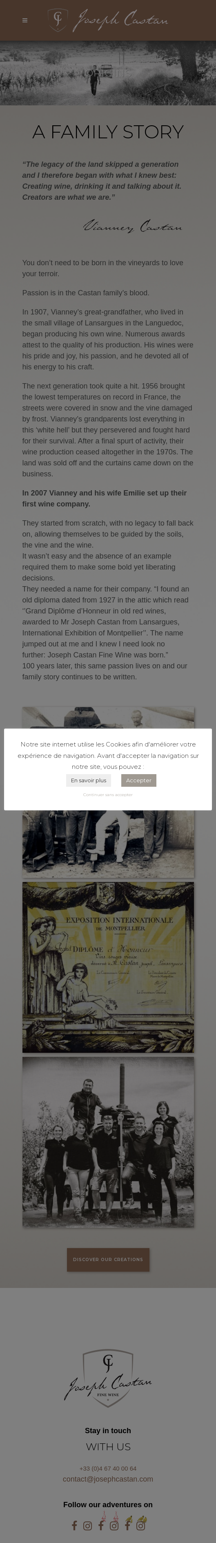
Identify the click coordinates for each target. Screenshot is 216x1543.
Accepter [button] (138, 780)
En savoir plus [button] (88, 780)
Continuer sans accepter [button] (108, 794)
